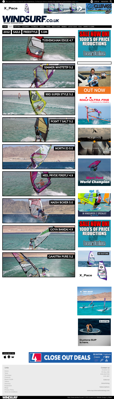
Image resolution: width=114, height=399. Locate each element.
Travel (48, 26)
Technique (34, 26)
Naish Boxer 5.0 (62, 202)
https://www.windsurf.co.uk (75, 397)
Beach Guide (56, 26)
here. (77, 1)
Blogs (6, 388)
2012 (6, 32)
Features (17, 26)
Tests (10, 26)
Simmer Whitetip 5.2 (58, 67)
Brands (64, 26)
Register (104, 1)
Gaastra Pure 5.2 (60, 256)
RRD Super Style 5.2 (59, 94)
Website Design (101, 397)
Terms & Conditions (11, 392)
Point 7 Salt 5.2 (62, 121)
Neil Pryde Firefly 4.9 (58, 175)
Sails (16, 32)
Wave (110, 397)
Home (5, 26)
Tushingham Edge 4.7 (57, 40)
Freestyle (30, 32)
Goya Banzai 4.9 (61, 229)
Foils (80, 26)
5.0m (44, 32)
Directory (7, 383)
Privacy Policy (9, 390)
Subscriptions (104, 387)
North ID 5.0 (64, 148)
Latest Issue (72, 26)
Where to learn (88, 26)
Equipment (25, 26)
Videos (42, 26)
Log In (96, 1)
